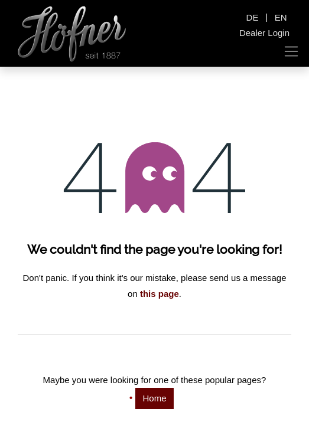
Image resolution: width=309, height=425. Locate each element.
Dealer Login (264, 33)
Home (154, 398)
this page (159, 294)
